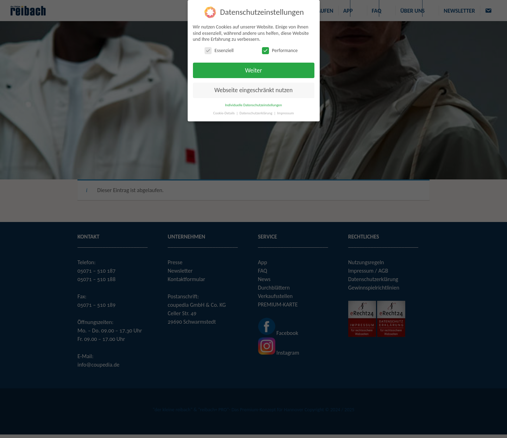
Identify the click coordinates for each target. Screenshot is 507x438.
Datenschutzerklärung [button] (256, 112)
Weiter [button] (253, 70)
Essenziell (219, 50)
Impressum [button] (285, 112)
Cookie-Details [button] (224, 112)
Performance (280, 50)
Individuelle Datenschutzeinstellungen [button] (253, 104)
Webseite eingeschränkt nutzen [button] (253, 90)
